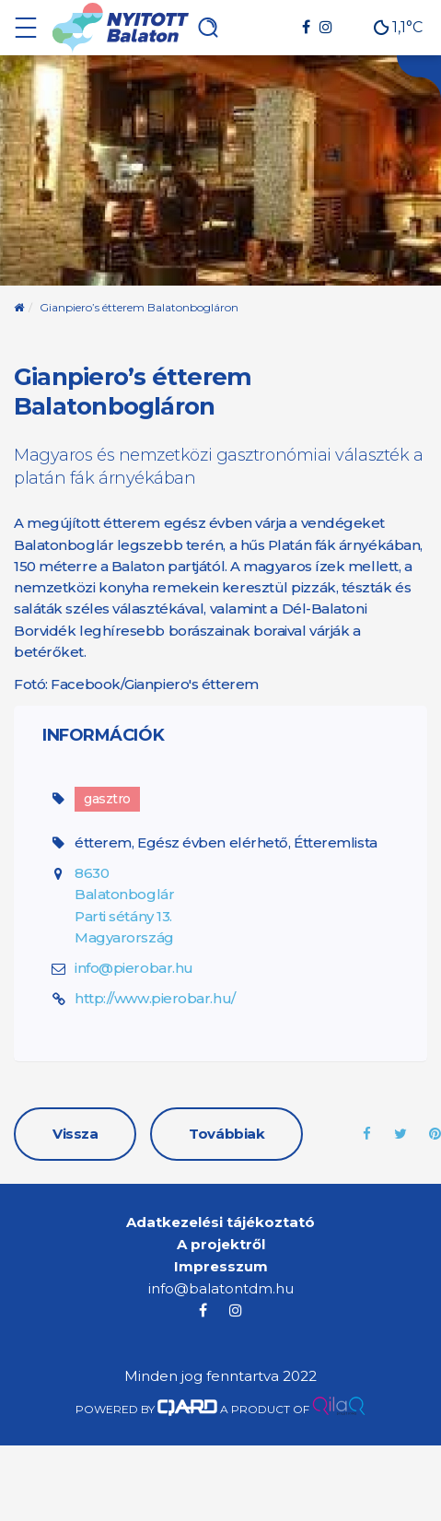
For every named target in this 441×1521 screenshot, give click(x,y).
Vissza (75, 1133)
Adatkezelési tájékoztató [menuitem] (220, 1222)
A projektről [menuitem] (221, 1244)
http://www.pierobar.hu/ (155, 998)
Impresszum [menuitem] (221, 1266)
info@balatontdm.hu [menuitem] (221, 1288)
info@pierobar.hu (134, 968)
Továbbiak (226, 1133)
